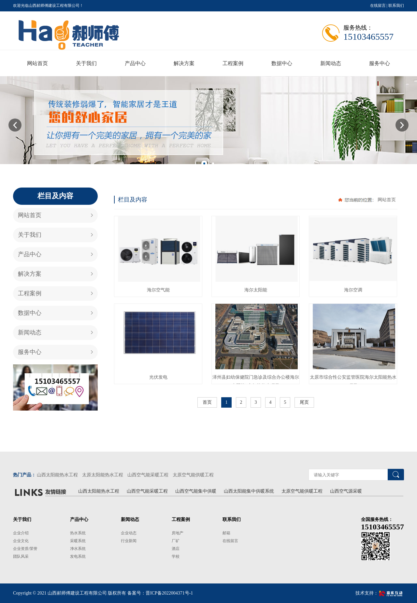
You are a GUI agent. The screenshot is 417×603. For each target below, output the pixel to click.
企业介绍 (21, 533)
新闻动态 (29, 332)
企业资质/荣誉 (25, 548)
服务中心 (29, 352)
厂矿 (176, 541)
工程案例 (29, 293)
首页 (207, 402)
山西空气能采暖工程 (147, 474)
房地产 (177, 533)
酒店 (176, 548)
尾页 (304, 402)
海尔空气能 (158, 289)
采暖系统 (78, 541)
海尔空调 (353, 289)
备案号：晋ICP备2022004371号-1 (160, 593)
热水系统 (78, 533)
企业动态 (129, 533)
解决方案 (29, 274)
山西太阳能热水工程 (57, 474)
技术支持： (379, 593)
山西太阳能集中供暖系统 (249, 491)
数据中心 (29, 313)
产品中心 (29, 254)
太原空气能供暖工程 (193, 474)
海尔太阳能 (255, 289)
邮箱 (226, 533)
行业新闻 (129, 541)
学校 (176, 556)
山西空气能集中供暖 (195, 491)
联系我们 (396, 5)
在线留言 (378, 5)
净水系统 (78, 548)
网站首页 (29, 215)
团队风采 (21, 556)
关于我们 (29, 234)
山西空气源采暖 (346, 491)
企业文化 (21, 541)
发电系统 (78, 556)
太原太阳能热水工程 (102, 474)
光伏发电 (158, 377)
